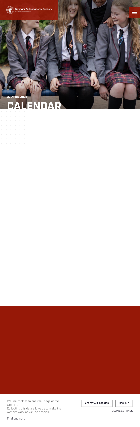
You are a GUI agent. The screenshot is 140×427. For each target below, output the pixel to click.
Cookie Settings (122, 411)
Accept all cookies (97, 403)
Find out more (16, 419)
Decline (124, 403)
